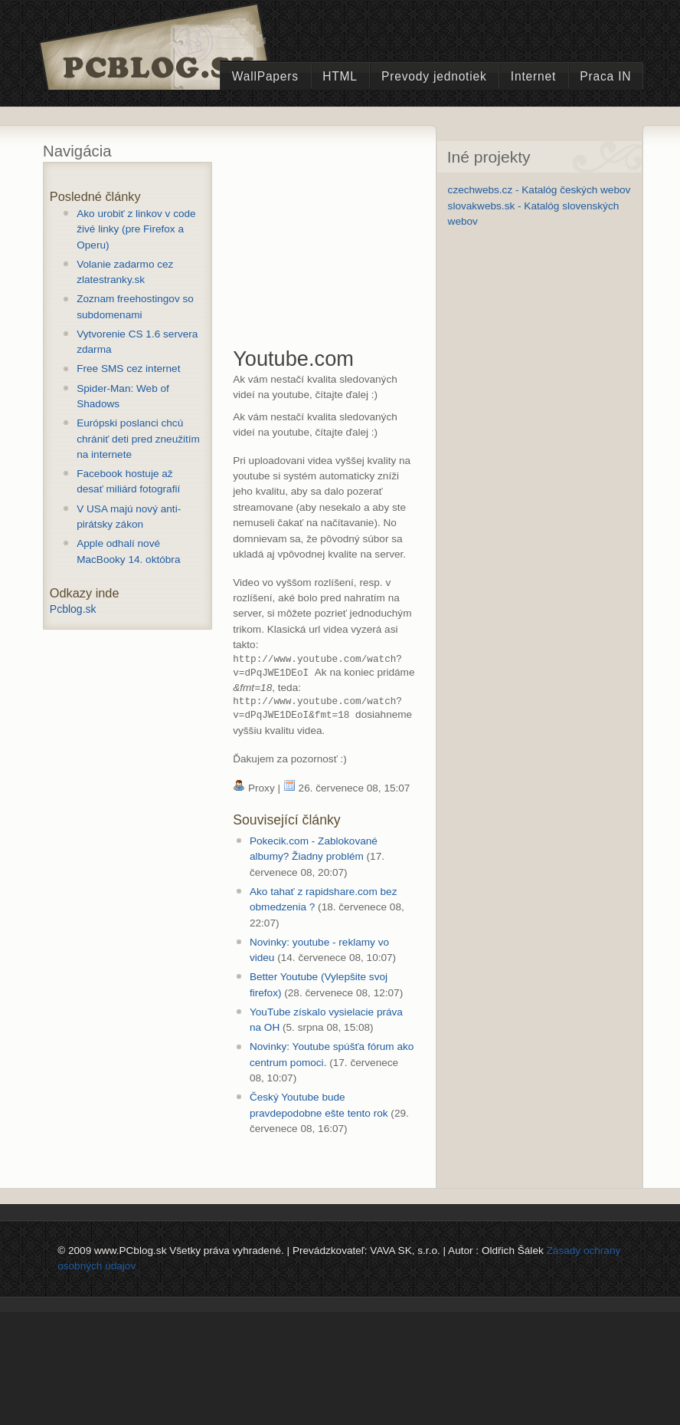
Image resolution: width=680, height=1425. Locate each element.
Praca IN (605, 76)
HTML (340, 76)
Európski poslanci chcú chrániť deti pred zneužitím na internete (138, 438)
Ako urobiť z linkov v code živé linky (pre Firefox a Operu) (136, 229)
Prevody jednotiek (434, 76)
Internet (533, 76)
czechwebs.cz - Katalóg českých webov (539, 190)
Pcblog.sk (73, 609)
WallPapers (265, 76)
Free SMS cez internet (128, 368)
